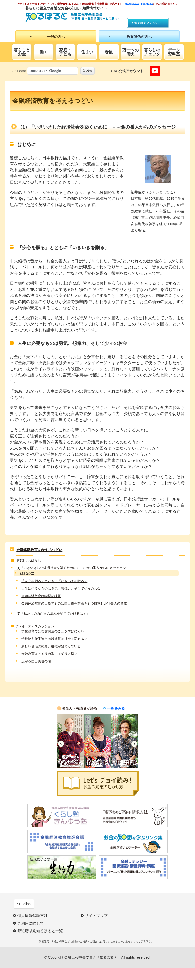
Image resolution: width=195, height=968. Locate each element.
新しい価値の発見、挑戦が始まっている (51, 646)
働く (44, 52)
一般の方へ (56, 37)
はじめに (27, 573)
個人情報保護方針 (32, 915)
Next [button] (134, 744)
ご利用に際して (30, 923)
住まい (87, 52)
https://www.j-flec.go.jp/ (139, 3)
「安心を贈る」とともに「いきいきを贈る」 (54, 581)
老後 (109, 52)
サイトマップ (96, 915)
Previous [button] (61, 744)
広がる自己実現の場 (36, 661)
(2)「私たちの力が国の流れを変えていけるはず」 (53, 613)
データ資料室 (174, 52)
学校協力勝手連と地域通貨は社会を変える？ (54, 639)
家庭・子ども (65, 52)
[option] (70, 741)
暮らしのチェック (152, 52)
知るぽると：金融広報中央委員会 (72, 17)
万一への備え (130, 52)
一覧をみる (116, 708)
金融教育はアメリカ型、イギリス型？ (49, 654)
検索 (89, 71)
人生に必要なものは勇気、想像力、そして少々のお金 (61, 588)
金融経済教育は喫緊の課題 (41, 596)
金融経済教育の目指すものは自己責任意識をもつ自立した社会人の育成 (74, 603)
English (25, 904)
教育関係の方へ (139, 37)
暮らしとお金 (22, 52)
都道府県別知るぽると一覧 (40, 931)
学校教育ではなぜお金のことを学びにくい (52, 631)
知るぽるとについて (148, 23)
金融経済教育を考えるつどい (39, 550)
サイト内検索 (18, 71)
